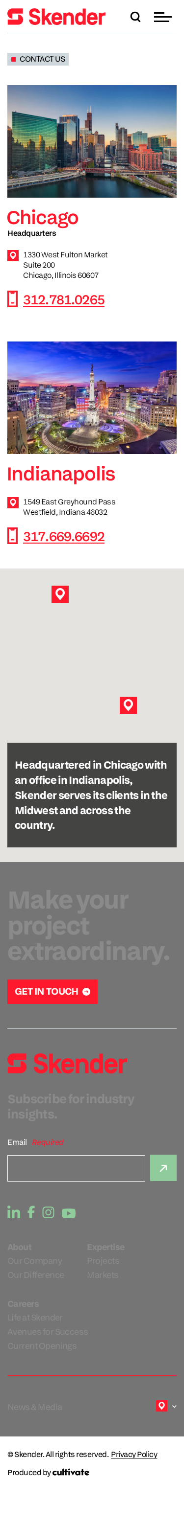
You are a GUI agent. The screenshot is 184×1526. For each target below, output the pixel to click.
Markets (102, 1275)
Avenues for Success (47, 1331)
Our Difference (35, 1275)
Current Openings (42, 1346)
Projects (103, 1260)
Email (17, 1142)
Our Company (34, 1260)
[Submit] (163, 1168)
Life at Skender (35, 1317)
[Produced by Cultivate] (92, 1472)
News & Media (34, 1407)
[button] (164, 16)
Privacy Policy (134, 1454)
